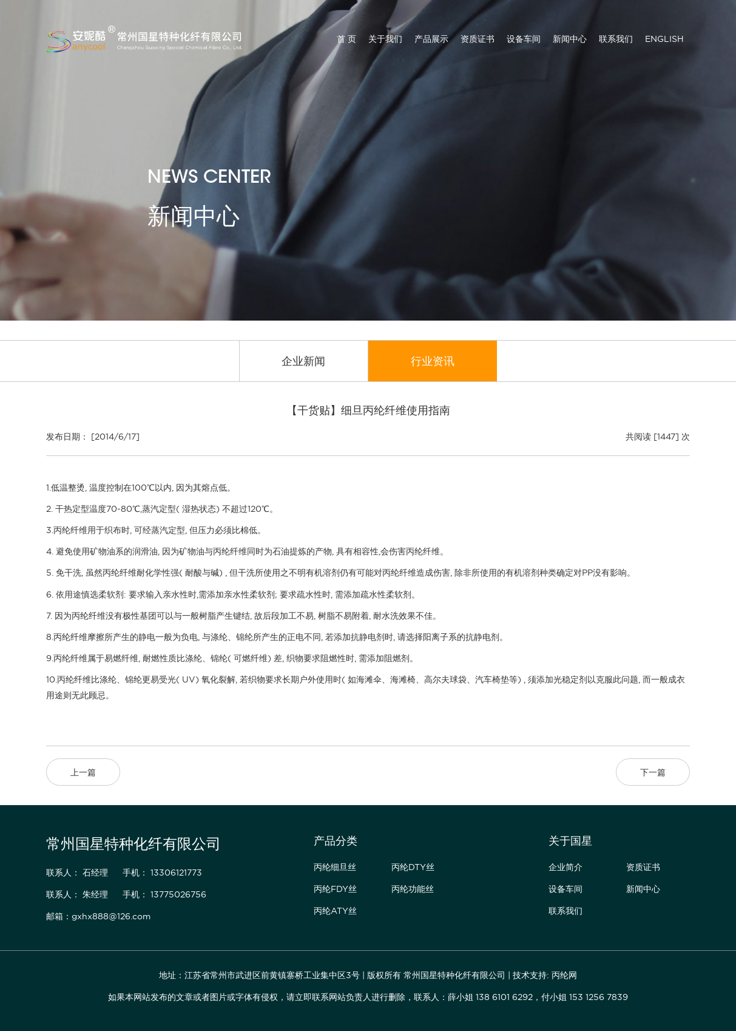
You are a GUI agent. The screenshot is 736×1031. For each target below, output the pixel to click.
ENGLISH (664, 39)
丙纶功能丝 (412, 889)
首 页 (346, 39)
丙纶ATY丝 (335, 911)
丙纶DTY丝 (412, 867)
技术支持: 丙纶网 (545, 975)
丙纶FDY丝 (335, 889)
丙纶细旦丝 (335, 867)
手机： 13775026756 (164, 894)
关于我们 (385, 39)
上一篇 (83, 772)
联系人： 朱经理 (77, 894)
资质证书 (478, 39)
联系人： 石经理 (77, 872)
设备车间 (524, 39)
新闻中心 (570, 39)
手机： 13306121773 (162, 872)
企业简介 (565, 867)
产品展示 (431, 39)
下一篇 (653, 772)
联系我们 (616, 39)
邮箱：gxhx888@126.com (98, 916)
